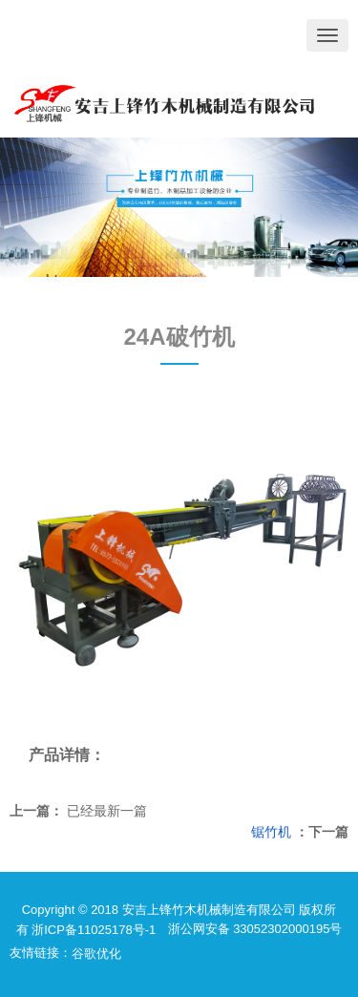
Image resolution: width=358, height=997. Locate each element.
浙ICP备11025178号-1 (94, 930)
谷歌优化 (96, 953)
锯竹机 (271, 831)
